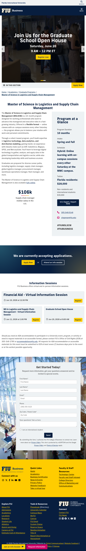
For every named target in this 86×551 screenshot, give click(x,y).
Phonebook (35, 507)
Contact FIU (64, 512)
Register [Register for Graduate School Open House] (78, 320)
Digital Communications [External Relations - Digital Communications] (54, 543)
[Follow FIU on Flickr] (75, 518)
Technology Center (66, 474)
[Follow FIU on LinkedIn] (63, 518)
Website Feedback (38, 485)
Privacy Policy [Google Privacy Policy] (39, 445)
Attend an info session (53, 262)
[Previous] (2, 49)
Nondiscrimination (37, 530)
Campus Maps (36, 513)
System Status (36, 524)
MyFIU (33, 516)
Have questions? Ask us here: (30, 420)
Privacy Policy (35, 442)
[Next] (83, 49)
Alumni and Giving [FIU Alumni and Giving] (9, 527)
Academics (12, 92)
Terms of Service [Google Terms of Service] (52, 445)
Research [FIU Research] (5, 518)
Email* (22, 395)
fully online (30, 183)
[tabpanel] (43, 49)
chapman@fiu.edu (68, 217)
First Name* (24, 379)
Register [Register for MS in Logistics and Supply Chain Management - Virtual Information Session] (36, 320)
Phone (22, 404)
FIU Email (34, 521)
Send (48, 435)
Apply (32, 471)
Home (4, 92)
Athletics (5, 524)
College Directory (66, 480)
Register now (43, 57)
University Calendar (38, 510)
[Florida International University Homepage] (14, 3)
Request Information (36, 547)
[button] (81, 10)
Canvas (33, 518)
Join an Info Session (13, 547)
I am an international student (31, 430)
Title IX (33, 533)
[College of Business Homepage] (12, 10)
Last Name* (24, 387)
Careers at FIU (7, 530)
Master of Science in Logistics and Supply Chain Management (28, 95)
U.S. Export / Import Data (68, 203)
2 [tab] (44, 80)
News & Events (36, 480)
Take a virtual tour (37, 488)
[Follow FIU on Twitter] (69, 518)
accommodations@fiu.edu (27, 341)
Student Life (7, 521)
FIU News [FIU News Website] (63, 515)
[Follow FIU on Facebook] (66, 518)
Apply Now (77, 85)
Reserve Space (36, 527)
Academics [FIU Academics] (6, 513)
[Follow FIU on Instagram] (60, 518)
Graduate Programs (27, 92)
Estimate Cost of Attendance (13, 533)
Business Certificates (39, 477)
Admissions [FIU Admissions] (6, 510)
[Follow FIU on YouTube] (72, 518)
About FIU (6, 507)
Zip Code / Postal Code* (28, 412)
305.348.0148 (67, 212)
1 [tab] (41, 80)
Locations (6, 516)
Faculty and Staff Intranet (69, 477)
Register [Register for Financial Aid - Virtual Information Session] (78, 301)
